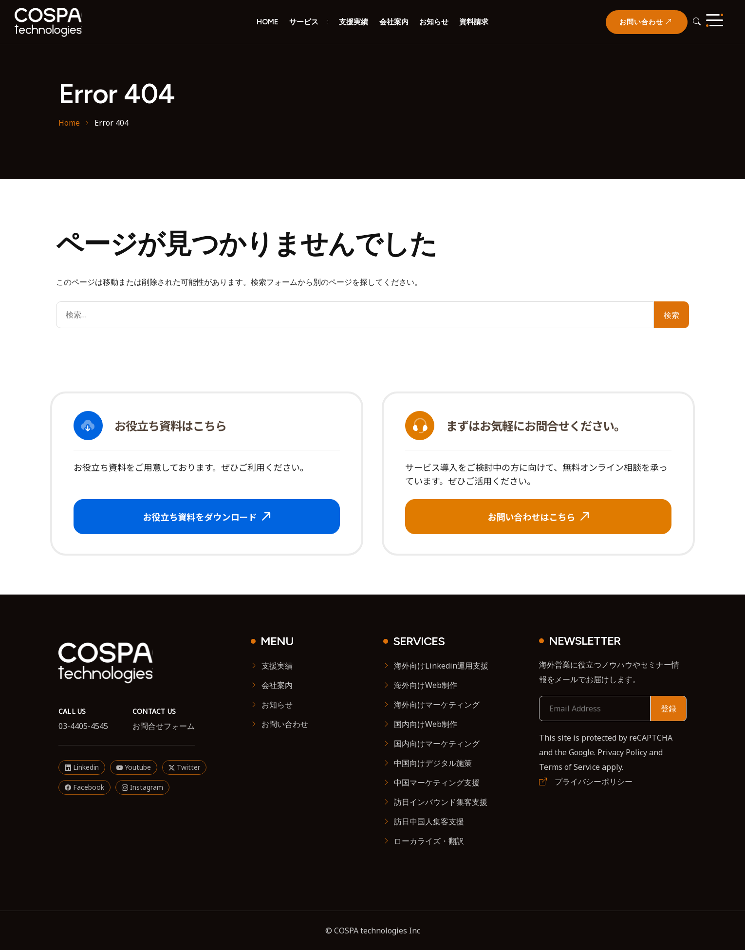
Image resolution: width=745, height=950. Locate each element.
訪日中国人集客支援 (429, 821)
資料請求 (473, 21)
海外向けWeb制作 (425, 685)
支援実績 (353, 21)
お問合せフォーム (163, 726)
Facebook (84, 787)
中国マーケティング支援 (437, 782)
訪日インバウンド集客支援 (440, 802)
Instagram (142, 787)
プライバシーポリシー (586, 781)
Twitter (184, 767)
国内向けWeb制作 (425, 724)
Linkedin (82, 767)
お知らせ (433, 21)
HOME (268, 21)
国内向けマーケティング (437, 743)
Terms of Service (569, 767)
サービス (303, 21)
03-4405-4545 (83, 726)
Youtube (133, 767)
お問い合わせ (284, 724)
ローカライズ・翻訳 (429, 841)
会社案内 (394, 21)
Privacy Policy (622, 752)
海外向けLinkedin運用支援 (441, 665)
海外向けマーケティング (437, 704)
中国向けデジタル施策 (433, 763)
